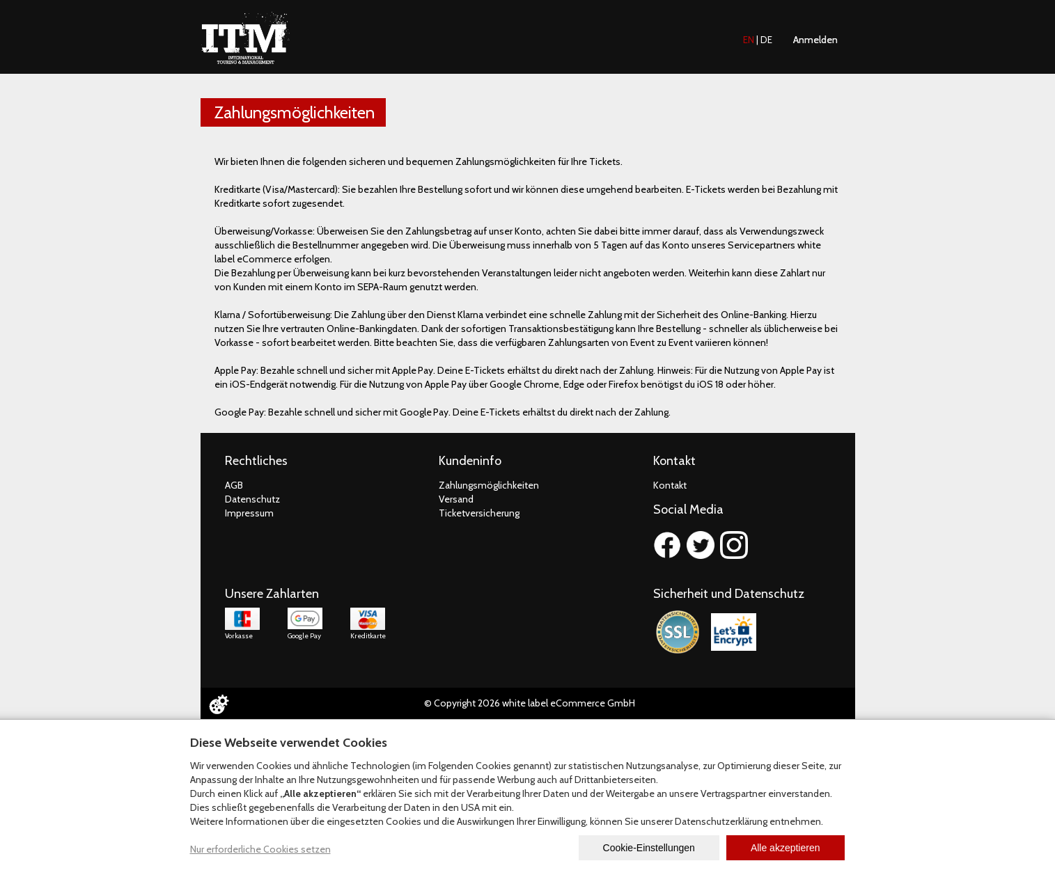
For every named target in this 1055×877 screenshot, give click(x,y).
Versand (456, 499)
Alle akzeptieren (785, 847)
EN (748, 39)
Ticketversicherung (479, 513)
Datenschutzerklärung (721, 821)
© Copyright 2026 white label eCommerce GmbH (529, 703)
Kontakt (670, 485)
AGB (234, 485)
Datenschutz (252, 499)
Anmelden (815, 39)
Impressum (249, 513)
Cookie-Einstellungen (649, 847)
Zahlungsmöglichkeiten (489, 485)
